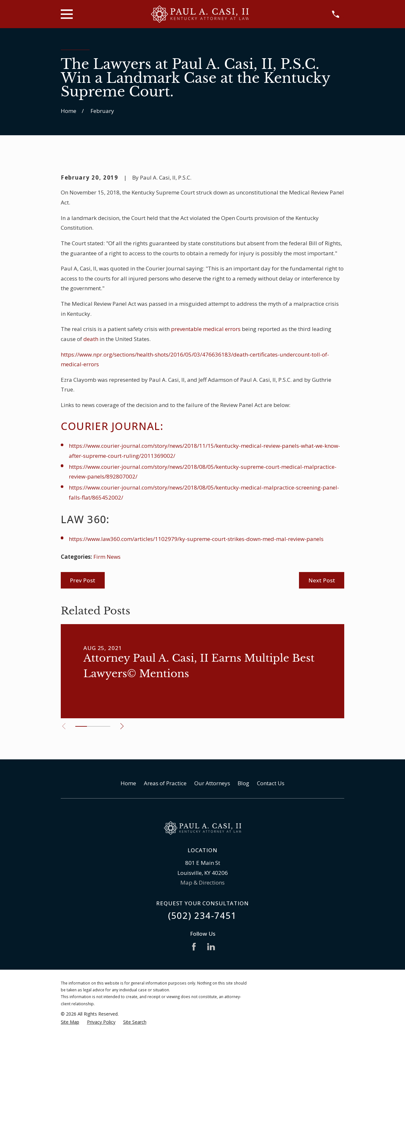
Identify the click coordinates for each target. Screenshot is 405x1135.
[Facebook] (194, 1057)
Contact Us (270, 893)
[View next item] (124, 836)
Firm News (107, 666)
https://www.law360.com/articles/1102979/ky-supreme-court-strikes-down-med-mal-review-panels (196, 649)
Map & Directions (202, 993)
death (90, 449)
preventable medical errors (205, 439)
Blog (243, 893)
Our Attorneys (212, 893)
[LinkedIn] (211, 1057)
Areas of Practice (165, 893)
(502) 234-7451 (202, 1025)
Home (128, 893)
